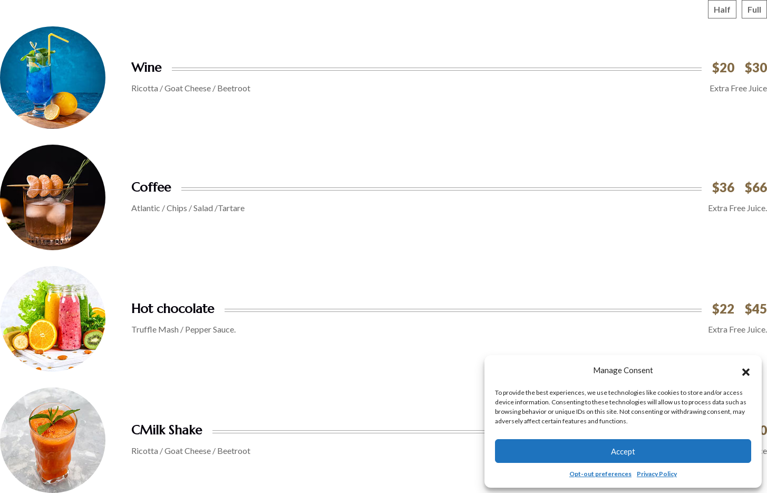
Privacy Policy (657, 474)
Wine (146, 67)
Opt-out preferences (600, 474)
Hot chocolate (172, 309)
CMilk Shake (166, 430)
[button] (746, 370)
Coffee (151, 187)
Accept (623, 451)
